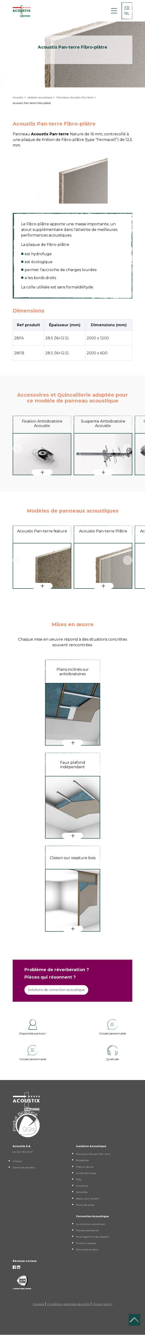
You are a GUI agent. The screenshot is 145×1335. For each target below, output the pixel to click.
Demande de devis (24, 1167)
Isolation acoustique (40, 97)
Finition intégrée (86, 1243)
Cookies (38, 1304)
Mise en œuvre (84, 1166)
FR (127, 8)
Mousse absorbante (87, 1230)
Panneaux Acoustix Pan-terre (75, 97)
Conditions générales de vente (68, 1304)
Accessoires (82, 1160)
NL (127, 13)
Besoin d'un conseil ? (88, 1198)
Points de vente (85, 1204)
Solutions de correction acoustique (56, 990)
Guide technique (86, 1173)
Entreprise (82, 1185)
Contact (17, 1161)
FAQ (78, 1179)
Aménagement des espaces (92, 1236)
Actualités (82, 1192)
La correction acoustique (90, 1224)
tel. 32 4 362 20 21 (23, 1151)
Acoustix (18, 97)
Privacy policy (102, 1304)
